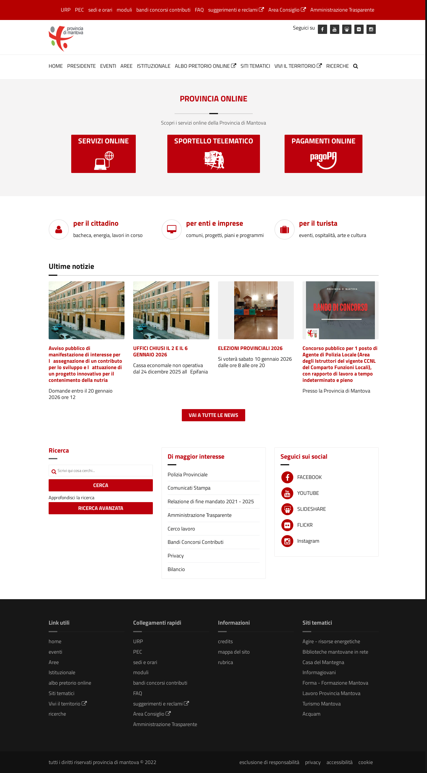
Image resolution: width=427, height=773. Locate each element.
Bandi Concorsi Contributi (195, 542)
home (56, 66)
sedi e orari (100, 10)
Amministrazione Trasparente (342, 10)
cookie (365, 762)
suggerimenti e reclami (236, 10)
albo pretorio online (205, 66)
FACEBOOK (309, 477)
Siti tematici (255, 66)
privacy (313, 762)
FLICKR (305, 525)
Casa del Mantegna (323, 662)
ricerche (337, 66)
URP (66, 10)
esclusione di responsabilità (269, 762)
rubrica (225, 662)
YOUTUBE (308, 493)
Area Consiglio (287, 10)
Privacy (176, 555)
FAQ (199, 10)
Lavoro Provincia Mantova (331, 693)
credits (225, 641)
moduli (124, 10)
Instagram (308, 541)
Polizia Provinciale (188, 474)
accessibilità (340, 762)
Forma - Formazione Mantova (335, 683)
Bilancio (176, 569)
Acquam (311, 714)
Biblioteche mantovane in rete (335, 652)
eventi (108, 66)
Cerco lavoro (181, 529)
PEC (79, 10)
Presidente (81, 66)
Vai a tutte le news (213, 415)
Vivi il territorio (298, 66)
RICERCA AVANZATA (100, 508)
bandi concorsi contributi (163, 10)
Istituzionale (154, 66)
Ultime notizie (71, 266)
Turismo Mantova (322, 704)
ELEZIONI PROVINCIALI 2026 (250, 348)
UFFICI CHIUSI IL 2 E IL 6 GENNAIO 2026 (160, 351)
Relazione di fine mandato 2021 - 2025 (211, 501)
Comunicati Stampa (189, 488)
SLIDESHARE (311, 509)
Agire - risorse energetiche (331, 641)
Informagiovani (319, 672)
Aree (126, 66)
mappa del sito (234, 652)
